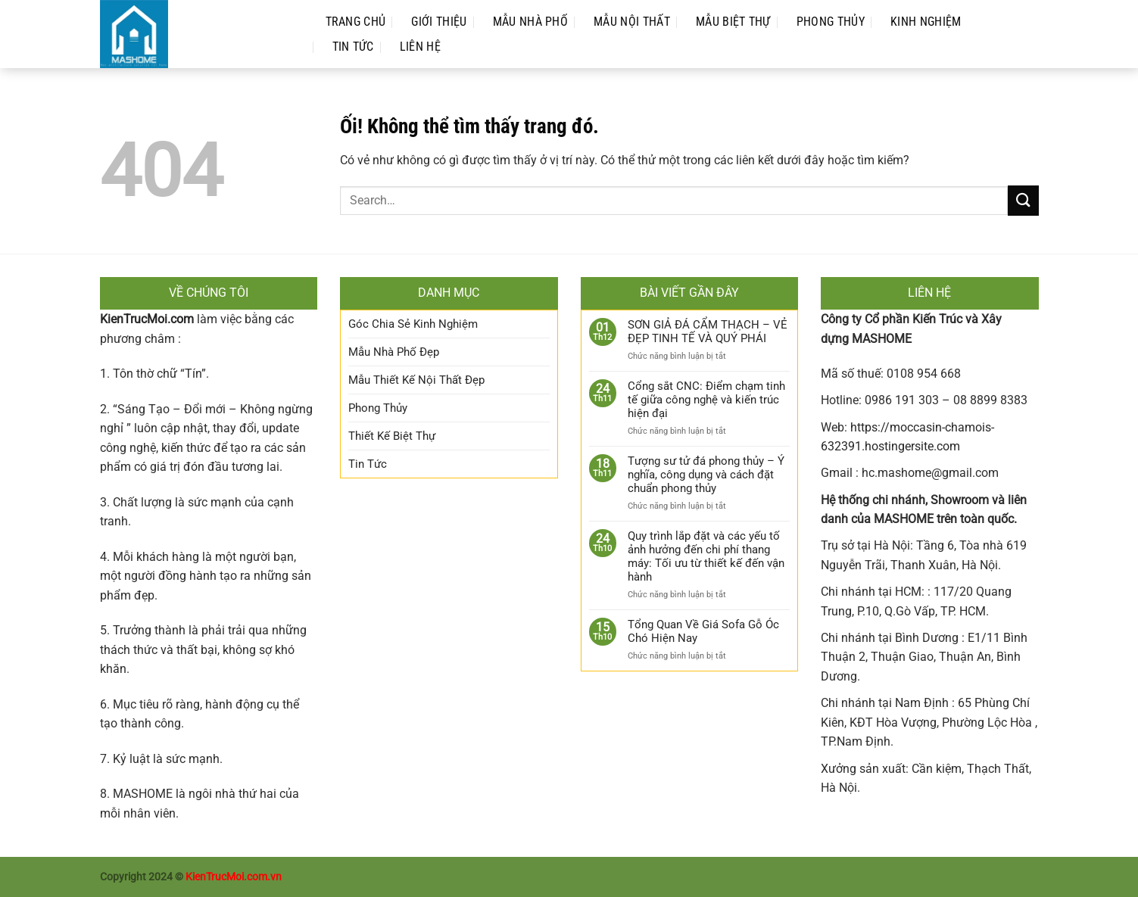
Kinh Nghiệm (926, 21)
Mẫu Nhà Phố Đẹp (393, 352)
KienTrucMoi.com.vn (234, 877)
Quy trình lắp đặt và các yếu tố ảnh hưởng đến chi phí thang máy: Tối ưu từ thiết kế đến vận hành (706, 556)
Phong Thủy (831, 21)
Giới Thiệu (438, 21)
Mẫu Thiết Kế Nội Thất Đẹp (416, 380)
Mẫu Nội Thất (632, 21)
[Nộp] (1023, 200)
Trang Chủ (356, 21)
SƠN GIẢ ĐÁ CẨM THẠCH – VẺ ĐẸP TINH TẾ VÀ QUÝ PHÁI (707, 331)
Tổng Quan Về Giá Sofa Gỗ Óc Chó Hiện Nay (703, 631)
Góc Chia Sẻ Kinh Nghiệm (413, 324)
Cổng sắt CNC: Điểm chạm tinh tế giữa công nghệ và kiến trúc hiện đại (706, 399)
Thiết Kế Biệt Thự (391, 436)
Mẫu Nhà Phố (531, 21)
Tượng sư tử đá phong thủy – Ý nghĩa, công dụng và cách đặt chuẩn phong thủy (706, 474)
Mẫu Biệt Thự (733, 21)
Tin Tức (353, 46)
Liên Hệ (420, 46)
